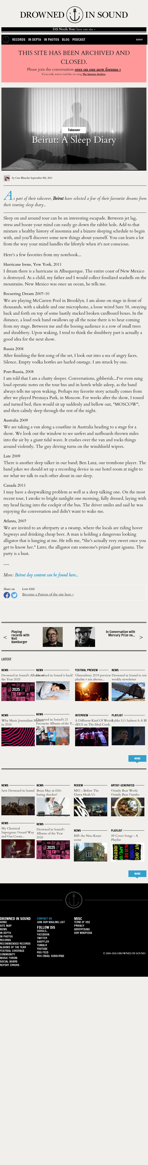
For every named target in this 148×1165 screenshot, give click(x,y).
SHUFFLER (43, 941)
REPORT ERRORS (9, 965)
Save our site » (74, 29)
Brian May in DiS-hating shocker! (49, 792)
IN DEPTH (5, 933)
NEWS (3, 929)
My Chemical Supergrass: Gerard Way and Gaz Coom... (17, 832)
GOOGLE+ (42, 931)
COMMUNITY (7, 954)
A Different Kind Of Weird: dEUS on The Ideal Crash (94, 722)
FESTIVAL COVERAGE (12, 951)
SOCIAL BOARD (8, 961)
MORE (137, 758)
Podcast (78, 39)
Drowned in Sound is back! (54, 675)
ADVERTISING (82, 929)
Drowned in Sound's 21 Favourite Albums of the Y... (55, 721)
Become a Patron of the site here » (48, 594)
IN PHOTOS (6, 936)
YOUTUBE (42, 949)
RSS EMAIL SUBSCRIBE (50, 956)
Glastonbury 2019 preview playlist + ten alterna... (93, 677)
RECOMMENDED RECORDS (15, 943)
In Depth (34, 39)
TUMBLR (42, 945)
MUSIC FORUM (8, 958)
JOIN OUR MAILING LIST (51, 922)
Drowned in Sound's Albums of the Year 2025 (22, 677)
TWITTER (42, 938)
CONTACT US (44, 918)
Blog (66, 39)
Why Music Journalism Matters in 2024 (22, 722)
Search (139, 39)
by (17, 178)
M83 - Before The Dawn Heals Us (86, 792)
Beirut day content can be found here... (46, 575)
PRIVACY (79, 926)
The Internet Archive (93, 74)
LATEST (6, 659)
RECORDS (5, 940)
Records (18, 39)
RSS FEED (42, 952)
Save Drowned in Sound (17, 790)
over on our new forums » (98, 69)
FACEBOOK (43, 934)
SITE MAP (6, 926)
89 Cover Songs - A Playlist (124, 838)
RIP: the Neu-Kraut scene (87, 838)
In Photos (51, 39)
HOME (3, 922)
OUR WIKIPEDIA (83, 933)
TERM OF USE (82, 922)
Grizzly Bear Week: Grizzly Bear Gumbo (125, 792)
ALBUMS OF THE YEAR (13, 947)
